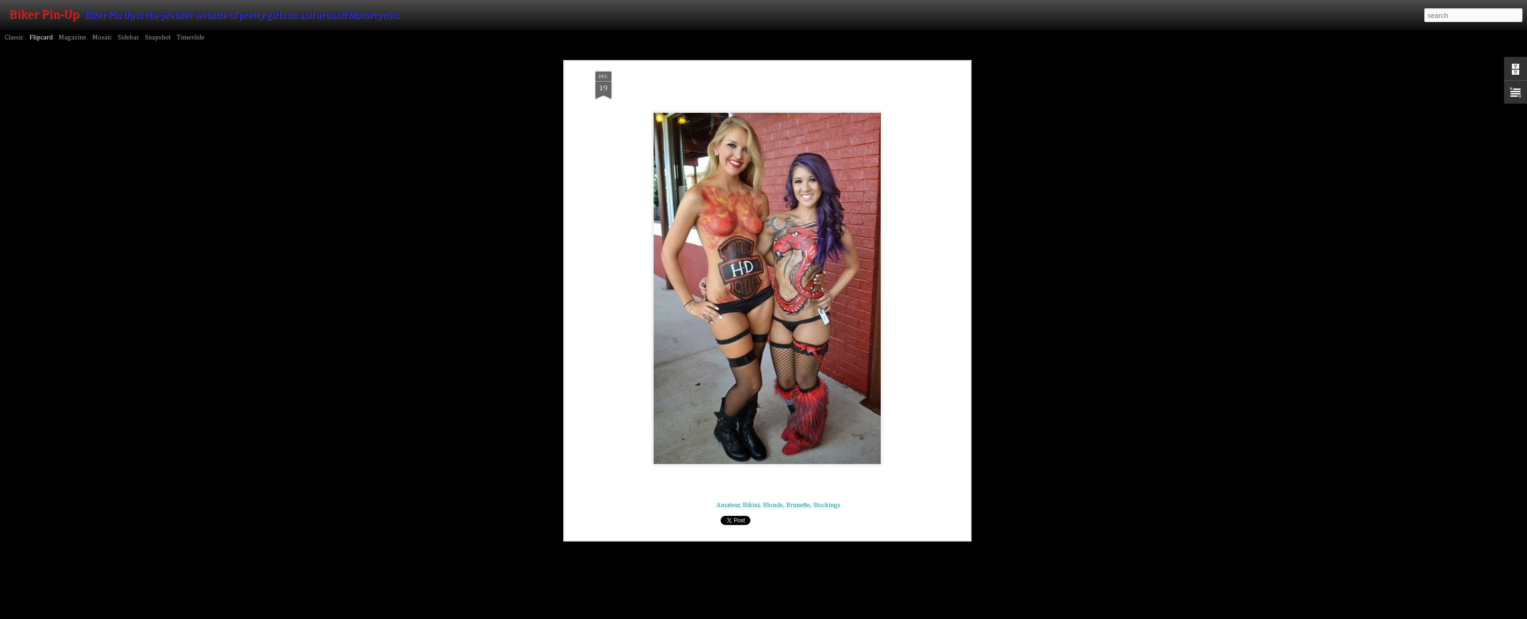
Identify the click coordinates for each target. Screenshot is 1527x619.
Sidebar (128, 37)
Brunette (798, 250)
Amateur (728, 250)
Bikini (751, 250)
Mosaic (102, 37)
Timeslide (191, 37)
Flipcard (41, 37)
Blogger (862, 613)
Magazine (72, 37)
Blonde (773, 250)
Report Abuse (888, 613)
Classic (14, 37)
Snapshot (158, 37)
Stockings (826, 250)
